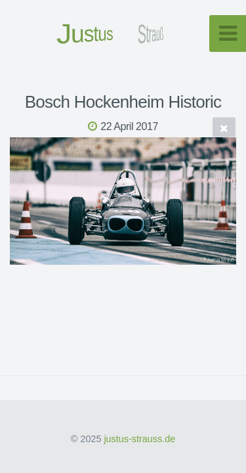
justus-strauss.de (139, 439)
